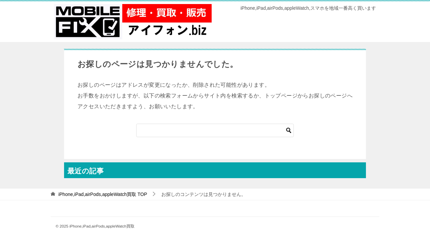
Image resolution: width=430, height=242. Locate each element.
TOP (102, 194)
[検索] (215, 130)
